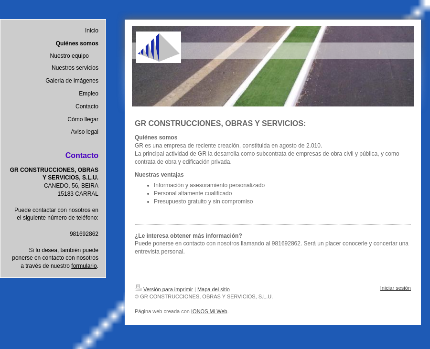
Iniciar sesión (395, 288)
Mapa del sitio (213, 289)
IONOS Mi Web (209, 311)
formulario (84, 266)
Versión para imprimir (164, 289)
